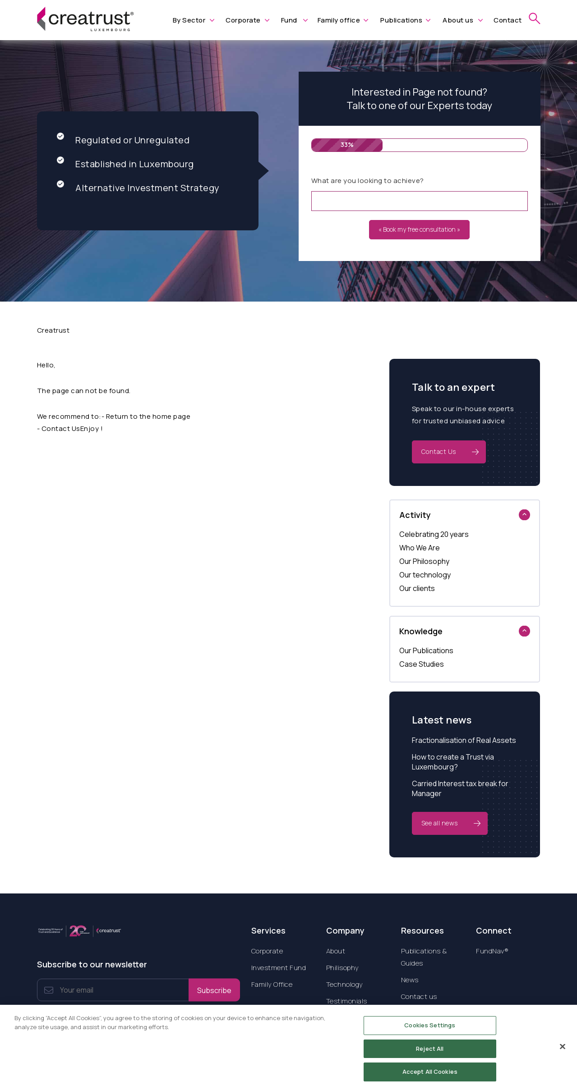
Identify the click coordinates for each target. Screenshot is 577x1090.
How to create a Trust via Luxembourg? (453, 762)
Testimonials (346, 1001)
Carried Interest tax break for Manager (460, 788)
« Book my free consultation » (419, 229)
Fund (289, 20)
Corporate (243, 20)
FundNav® (492, 951)
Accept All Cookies (429, 1076)
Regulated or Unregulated (123, 140)
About (336, 951)
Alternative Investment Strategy (138, 188)
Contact (508, 20)
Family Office (272, 984)
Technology (344, 984)
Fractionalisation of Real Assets (464, 740)
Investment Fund (278, 967)
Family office (339, 20)
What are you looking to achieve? (367, 180)
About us (458, 20)
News (410, 980)
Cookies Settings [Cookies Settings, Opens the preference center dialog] (429, 1030)
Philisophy (342, 967)
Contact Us (438, 451)
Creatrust (53, 330)
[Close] (562, 1051)
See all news (439, 823)
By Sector (189, 20)
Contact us (419, 996)
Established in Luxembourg (125, 164)
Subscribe (214, 990)
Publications (401, 20)
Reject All (429, 1053)
